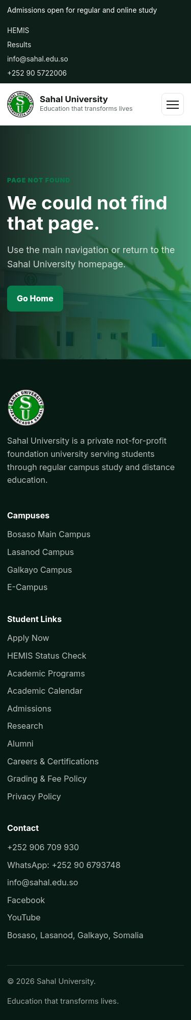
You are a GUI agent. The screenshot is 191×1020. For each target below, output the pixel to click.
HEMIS (18, 30)
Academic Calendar (45, 691)
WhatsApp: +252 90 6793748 (64, 865)
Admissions (29, 708)
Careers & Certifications (53, 761)
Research (25, 726)
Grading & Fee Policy (47, 779)
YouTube (24, 917)
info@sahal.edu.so (37, 59)
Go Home (35, 298)
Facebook (26, 900)
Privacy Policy (34, 796)
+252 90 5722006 (37, 73)
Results (19, 45)
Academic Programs (46, 673)
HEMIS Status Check (47, 656)
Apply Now (28, 638)
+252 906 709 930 (43, 847)
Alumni (20, 743)
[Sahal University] (69, 104)
